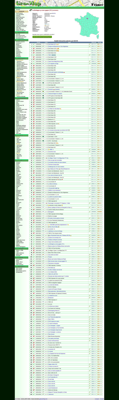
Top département (20, 128)
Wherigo (18, 53)
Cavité (17, 175)
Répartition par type (21, 76)
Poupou (50, 257)
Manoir (17, 211)
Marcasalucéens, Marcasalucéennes (57, 291)
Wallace (18, 245)
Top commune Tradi (21, 126)
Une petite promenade (53, 338)
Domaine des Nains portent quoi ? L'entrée (58, 276)
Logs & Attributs (20, 253)
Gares (17, 194)
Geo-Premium (19, 13)
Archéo (18, 166)
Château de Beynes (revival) (55, 239)
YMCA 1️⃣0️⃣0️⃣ (52, 55)
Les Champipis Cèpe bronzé (55, 330)
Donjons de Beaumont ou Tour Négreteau (58, 46)
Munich (18, 151)
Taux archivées (20, 88)
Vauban (18, 237)
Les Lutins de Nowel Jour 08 (55, 175)
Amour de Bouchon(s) (53, 340)
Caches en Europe (21, 96)
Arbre (17, 164)
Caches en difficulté (21, 30)
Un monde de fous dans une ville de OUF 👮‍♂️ (59, 130)
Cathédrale (18, 176)
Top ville (18, 130)
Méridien (18, 217)
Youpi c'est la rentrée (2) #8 (54, 242)
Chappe (18, 179)
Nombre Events (20, 85)
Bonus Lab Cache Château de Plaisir (57, 259)
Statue (17, 231)
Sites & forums (19, 264)
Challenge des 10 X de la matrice (56, 166)
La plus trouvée (20, 23)
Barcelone (19, 146)
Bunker (18, 170)
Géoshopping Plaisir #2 (53, 310)
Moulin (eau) (19, 218)
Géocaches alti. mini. (21, 114)
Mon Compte (19, 268)
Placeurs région (20, 65)
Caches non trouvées (21, 26)
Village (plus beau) (20, 240)
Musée (17, 221)
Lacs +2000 (19, 207)
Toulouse (19, 142)
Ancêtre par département (22, 129)
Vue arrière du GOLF (53, 254)
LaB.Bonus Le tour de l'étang (55, 231)
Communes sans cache (21, 109)
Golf (17, 197)
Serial (17, 124)
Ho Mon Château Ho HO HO (55, 269)
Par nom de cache (20, 35)
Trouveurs (19, 61)
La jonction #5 (51, 349)
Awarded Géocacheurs (22, 68)
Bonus (17, 44)
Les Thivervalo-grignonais (54, 317)
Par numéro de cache (21, 36)
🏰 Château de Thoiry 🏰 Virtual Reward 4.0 (58, 168)
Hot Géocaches (19, 120)
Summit (18, 233)
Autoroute (18, 167)
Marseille (19, 139)
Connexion (18, 7)
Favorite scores (20, 21)
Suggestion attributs (21, 125)
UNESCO (18, 234)
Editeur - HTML (19, 250)
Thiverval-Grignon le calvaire (55, 93)
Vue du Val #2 (51, 385)
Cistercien (18, 185)
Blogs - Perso (19, 261)
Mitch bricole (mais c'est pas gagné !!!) (57, 261)
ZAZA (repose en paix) (53, 321)
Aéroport (18, 162)
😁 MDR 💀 (51, 149)
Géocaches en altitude (21, 117)
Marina (17, 214)
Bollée (17, 104)
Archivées (18, 56)
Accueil (18, 9)
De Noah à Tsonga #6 (53, 375)
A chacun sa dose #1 (53, 366)
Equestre (18, 191)
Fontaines (18, 193)
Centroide (18, 178)
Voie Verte (18, 133)
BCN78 (53, 13)
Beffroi (17, 168)
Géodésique (19, 195)
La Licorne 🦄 (51, 229)
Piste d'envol (51, 334)
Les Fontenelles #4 (52, 377)
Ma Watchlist (19, 272)
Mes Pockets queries (21, 270)
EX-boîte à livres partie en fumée (56, 218)
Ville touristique (20, 242)
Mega (17, 121)
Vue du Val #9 (51, 383)
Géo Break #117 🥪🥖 (53, 44)
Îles (17, 201)
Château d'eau (19, 183)
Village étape (19, 241)
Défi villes (18, 27)
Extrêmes (18, 51)
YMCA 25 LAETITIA (53, 274)
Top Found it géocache (21, 25)
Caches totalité (20, 74)
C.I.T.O (17, 106)
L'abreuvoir (50, 394)
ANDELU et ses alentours (54, 190)
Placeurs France (20, 62)
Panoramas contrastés (53, 263)
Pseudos (18, 255)
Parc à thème (19, 225)
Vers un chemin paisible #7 (54, 370)
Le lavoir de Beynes (53, 323)
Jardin (17, 205)
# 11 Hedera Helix (52, 272)
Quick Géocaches (20, 17)
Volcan (17, 244)
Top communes (20, 92)
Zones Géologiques (20, 246)
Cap (17, 172)
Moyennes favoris (21, 80)
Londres (19, 150)
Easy (17, 48)
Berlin (18, 147)
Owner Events (20, 69)
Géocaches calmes (20, 116)
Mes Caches (19, 269)
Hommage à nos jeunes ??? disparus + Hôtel (59, 203)
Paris (18, 141)
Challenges (19, 45)
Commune (18, 108)
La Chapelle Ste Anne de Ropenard (56, 353)
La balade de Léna (52, 295)
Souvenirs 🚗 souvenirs (54, 89)
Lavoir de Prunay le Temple (54, 289)
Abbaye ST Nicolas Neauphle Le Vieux (57, 392)
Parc (17, 223)
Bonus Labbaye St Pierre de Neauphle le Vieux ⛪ (60, 207)
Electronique (19, 110)
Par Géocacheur (20, 38)
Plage (17, 227)
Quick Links (19, 254)
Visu (17, 102)
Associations (19, 259)
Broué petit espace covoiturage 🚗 (56, 72)
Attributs (18, 15)
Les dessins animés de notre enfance (57, 162)
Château (18, 182)
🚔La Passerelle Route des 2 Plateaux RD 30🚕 (59, 235)
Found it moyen (20, 101)
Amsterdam (19, 145)
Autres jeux (19, 263)
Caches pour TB (20, 105)
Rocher (18, 230)
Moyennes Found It (21, 89)
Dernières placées (20, 41)
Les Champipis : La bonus (54, 332)
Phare (17, 226)
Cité (17, 187)
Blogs (17, 260)
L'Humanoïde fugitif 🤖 (53, 188)
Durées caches (20, 84)
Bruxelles (19, 149)
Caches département (21, 82)
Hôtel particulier (20, 199)
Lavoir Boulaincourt (52, 388)
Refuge (18, 229)
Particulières (19, 52)
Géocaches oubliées (21, 118)
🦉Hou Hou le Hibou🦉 (53, 226)
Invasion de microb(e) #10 (54, 237)
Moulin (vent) (19, 219)
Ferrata (18, 113)
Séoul (18, 157)
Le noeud (50, 351)
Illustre (17, 203)
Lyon (18, 138)
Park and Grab (19, 18)
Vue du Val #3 (51, 381)
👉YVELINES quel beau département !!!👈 (58, 224)
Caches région (20, 78)
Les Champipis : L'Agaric (54, 325)
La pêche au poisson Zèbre (54, 196)
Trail (17, 132)
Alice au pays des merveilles (55, 160)
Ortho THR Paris (20, 29)
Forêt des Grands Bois (53, 164)
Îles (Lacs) (18, 202)
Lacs (17, 206)
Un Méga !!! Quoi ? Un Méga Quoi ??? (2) (58, 158)
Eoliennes (18, 190)
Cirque (17, 186)
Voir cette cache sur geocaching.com (42, 36)
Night (17, 122)
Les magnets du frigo (53, 63)
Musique (18, 222)
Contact (102, 399)
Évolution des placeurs (22, 64)
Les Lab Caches (20, 14)
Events (17, 49)
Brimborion (50, 297)
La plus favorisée (20, 22)
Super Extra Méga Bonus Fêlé (55, 61)
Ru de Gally (51, 379)
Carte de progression (22, 72)
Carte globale (20, 73)
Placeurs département (22, 66)
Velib (17, 238)
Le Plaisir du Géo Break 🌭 (54, 108)
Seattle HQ (19, 155)
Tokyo (18, 158)
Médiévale (18, 215)
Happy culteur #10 (52, 364)
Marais (17, 213)
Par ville (18, 34)
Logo (17, 251)
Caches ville (19, 93)
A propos (97, 399)
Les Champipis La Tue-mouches (56, 327)
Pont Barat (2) (51, 267)
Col (17, 189)
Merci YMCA (51, 319)
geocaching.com (43, 399)
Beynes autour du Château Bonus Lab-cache (59, 246)
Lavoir (17, 210)
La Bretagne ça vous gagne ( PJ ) (56, 244)
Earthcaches (19, 47)
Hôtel (17, 198)
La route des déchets (53, 284)
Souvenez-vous (52, 151)
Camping (18, 171)
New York (19, 154)
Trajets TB (18, 19)
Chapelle (18, 180)
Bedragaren (51, 211)
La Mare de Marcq (52, 184)
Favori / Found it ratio (21, 112)
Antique (18, 163)
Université (18, 236)
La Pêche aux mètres (53, 306)
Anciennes (18, 43)
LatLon (18, 99)
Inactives (18, 55)
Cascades (18, 174)
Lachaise (18, 209)
